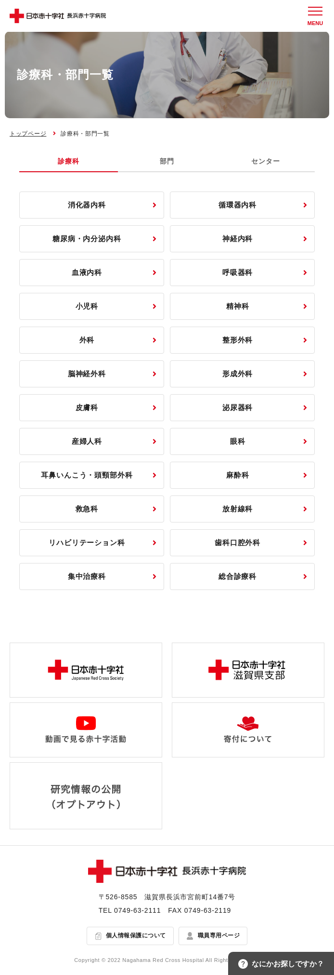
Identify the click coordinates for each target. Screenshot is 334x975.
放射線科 (237, 509)
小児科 (87, 306)
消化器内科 (87, 205)
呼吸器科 (237, 272)
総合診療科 (237, 576)
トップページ (28, 133)
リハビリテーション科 (87, 542)
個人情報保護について (136, 935)
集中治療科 (87, 576)
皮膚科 (87, 407)
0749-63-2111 (137, 910)
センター (265, 161)
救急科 (87, 509)
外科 (87, 340)
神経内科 (237, 238)
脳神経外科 (87, 374)
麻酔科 (237, 475)
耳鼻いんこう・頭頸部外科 (87, 475)
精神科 (237, 306)
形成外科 (237, 374)
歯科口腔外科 (237, 542)
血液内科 (87, 272)
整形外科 (237, 340)
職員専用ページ (219, 935)
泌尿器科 (237, 407)
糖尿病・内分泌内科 (86, 238)
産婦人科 (87, 441)
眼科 (237, 441)
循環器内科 (237, 205)
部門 (167, 161)
